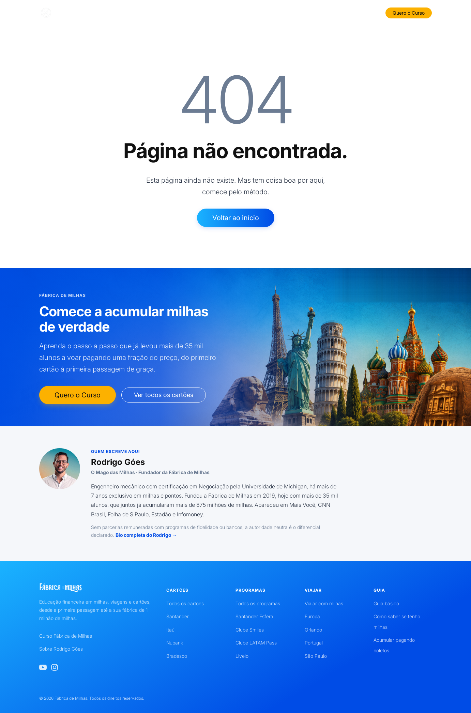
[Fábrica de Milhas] (71, 13)
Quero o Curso (409, 13)
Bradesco (176, 656)
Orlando (313, 630)
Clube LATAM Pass (256, 643)
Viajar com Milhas (317, 12)
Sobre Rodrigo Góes (61, 649)
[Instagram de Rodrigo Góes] (54, 667)
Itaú (170, 630)
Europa (312, 616)
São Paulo (316, 656)
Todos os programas (258, 603)
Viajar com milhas (324, 603)
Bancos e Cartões (172, 12)
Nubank (174, 643)
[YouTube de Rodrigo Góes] (43, 667)
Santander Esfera (254, 616)
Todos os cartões (185, 603)
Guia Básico (215, 12)
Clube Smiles (250, 630)
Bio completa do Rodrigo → (146, 535)
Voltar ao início (235, 218)
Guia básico (386, 603)
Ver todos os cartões (163, 394)
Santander (177, 616)
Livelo (242, 656)
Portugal (314, 643)
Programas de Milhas (263, 12)
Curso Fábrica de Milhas (65, 636)
